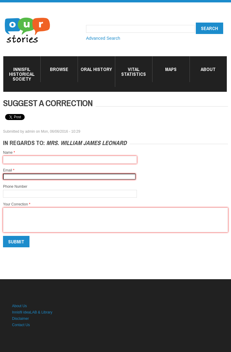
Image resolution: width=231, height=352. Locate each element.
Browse (59, 69)
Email (8, 170)
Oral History (96, 69)
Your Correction (16, 204)
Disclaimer (20, 318)
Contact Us (21, 325)
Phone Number (15, 186)
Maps (171, 69)
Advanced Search (103, 38)
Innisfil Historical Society (22, 74)
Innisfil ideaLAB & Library (32, 312)
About (208, 69)
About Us (19, 306)
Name (9, 152)
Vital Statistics (133, 71)
